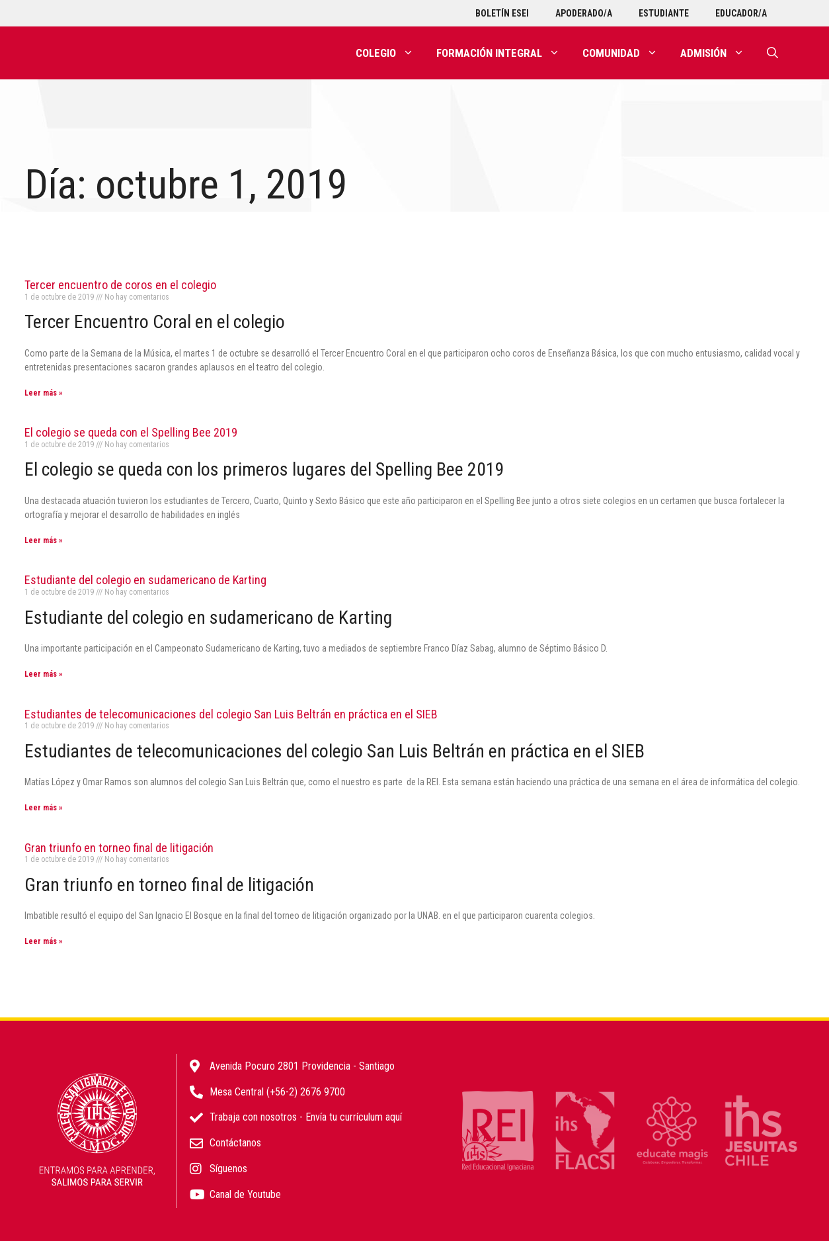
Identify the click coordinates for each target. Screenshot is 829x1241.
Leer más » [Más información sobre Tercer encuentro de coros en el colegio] (43, 393)
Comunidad (625, 53)
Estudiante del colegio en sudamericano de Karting (145, 580)
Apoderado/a (583, 13)
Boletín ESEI (502, 13)
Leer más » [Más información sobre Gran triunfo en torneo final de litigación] (43, 941)
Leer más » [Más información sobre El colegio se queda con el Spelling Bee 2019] (43, 540)
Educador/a (741, 13)
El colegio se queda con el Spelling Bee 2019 (130, 432)
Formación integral (503, 53)
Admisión (718, 53)
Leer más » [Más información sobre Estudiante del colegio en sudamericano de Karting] (43, 674)
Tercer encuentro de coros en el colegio (120, 285)
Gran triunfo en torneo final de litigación (119, 848)
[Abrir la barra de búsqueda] (772, 53)
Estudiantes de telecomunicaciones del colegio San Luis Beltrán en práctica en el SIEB (231, 714)
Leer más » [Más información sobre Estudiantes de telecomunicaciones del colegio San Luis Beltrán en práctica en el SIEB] (43, 807)
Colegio (390, 53)
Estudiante (664, 13)
